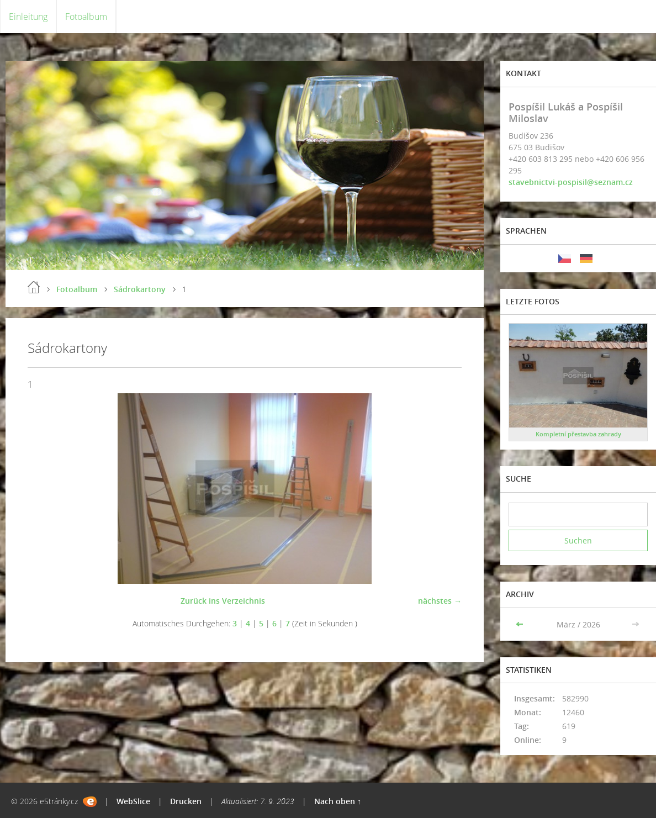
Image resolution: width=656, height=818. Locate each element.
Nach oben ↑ (337, 801)
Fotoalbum (86, 16)
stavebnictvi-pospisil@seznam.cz (571, 182)
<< (520, 624)
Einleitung (28, 16)
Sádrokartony (140, 289)
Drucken (186, 801)
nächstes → (440, 600)
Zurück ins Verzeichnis (223, 600)
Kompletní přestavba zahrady (578, 434)
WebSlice (133, 801)
